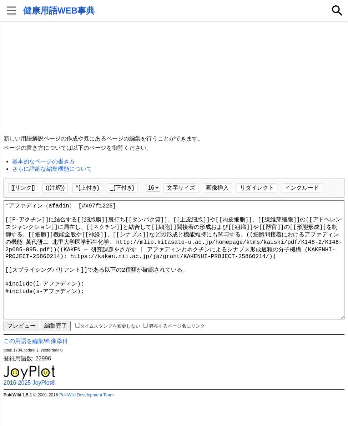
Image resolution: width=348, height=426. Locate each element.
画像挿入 (217, 188)
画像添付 (56, 367)
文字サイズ (181, 188)
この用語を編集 (24, 367)
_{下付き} (122, 188)
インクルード (302, 188)
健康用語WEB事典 (59, 10)
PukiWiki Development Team (86, 420)
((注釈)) (55, 188)
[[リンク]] (23, 188)
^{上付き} (87, 188)
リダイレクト (257, 188)
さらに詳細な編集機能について (52, 169)
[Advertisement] (174, 78)
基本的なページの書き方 (43, 161)
